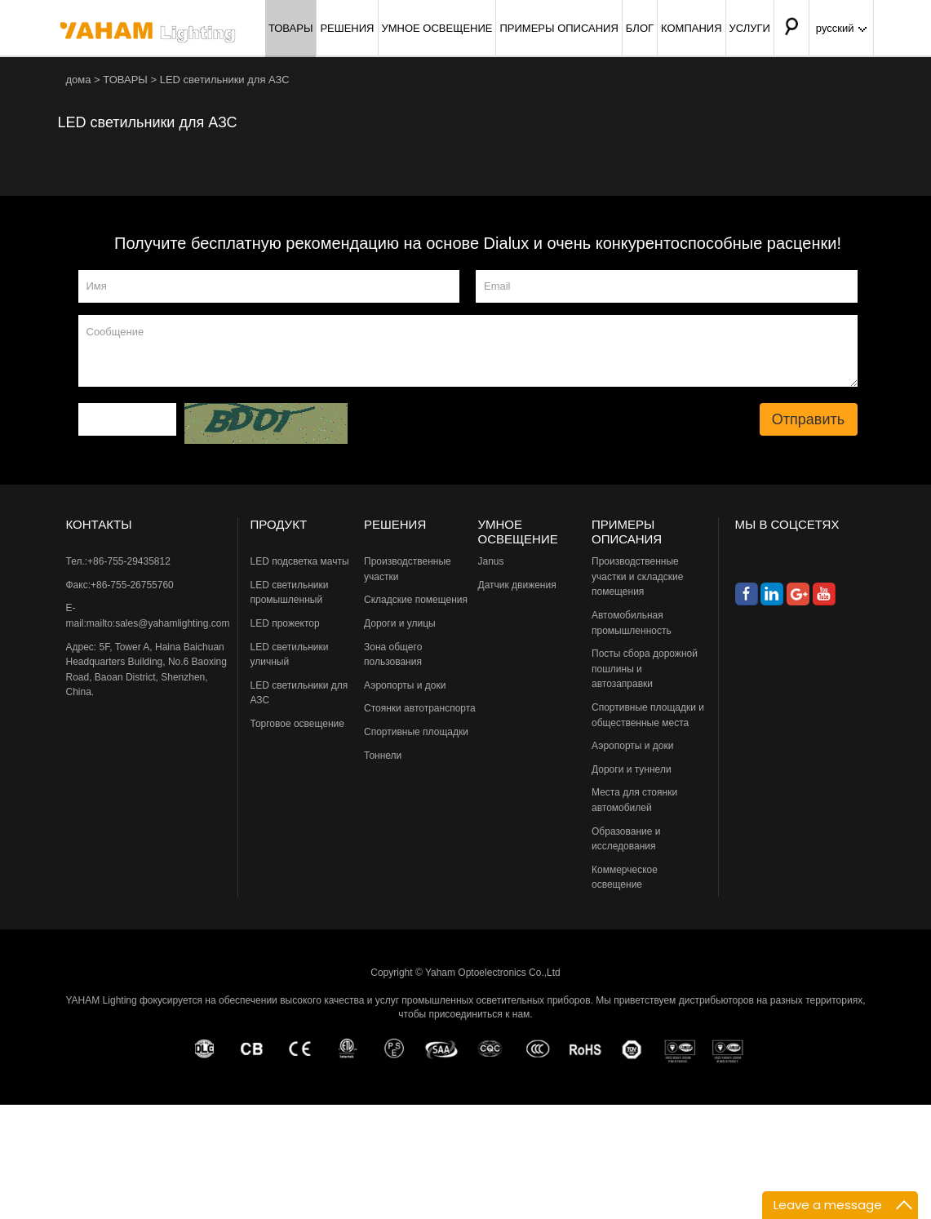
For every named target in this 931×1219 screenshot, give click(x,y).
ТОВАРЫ (290, 28)
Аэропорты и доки (405, 685)
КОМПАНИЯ (691, 28)
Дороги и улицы (400, 623)
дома (78, 79)
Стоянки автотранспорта (420, 708)
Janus (491, 561)
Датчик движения (517, 585)
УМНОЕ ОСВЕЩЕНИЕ (437, 28)
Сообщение (468, 351)
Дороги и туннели (632, 769)
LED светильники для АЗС (225, 79)
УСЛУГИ (749, 28)
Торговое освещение (297, 723)
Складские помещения (416, 599)
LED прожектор (285, 623)
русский (841, 28)
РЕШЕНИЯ (347, 28)
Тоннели (382, 755)
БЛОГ (640, 28)
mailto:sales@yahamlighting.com (158, 623)
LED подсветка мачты (299, 561)
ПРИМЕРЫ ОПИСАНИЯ (558, 28)
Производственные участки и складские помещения (637, 576)
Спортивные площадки (416, 732)
